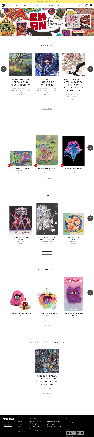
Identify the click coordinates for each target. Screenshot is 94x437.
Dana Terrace (73, 170)
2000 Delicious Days (73, 237)
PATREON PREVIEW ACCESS (73, 103)
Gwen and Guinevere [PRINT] (73, 168)
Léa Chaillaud (20, 170)
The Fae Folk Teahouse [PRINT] (20, 168)
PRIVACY (20, 426)
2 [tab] (46, 38)
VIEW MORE (47, 108)
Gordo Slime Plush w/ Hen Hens (21, 313)
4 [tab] (51, 38)
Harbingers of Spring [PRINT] (47, 168)
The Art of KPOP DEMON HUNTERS (21, 238)
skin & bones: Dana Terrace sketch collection (47, 238)
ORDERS (20, 424)
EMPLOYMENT (21, 431)
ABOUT (20, 422)
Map (42, 424)
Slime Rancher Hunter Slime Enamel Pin (73, 314)
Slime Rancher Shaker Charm (47, 313)
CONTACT (20, 429)
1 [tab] (43, 38)
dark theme (7, 425)
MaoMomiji (73, 241)
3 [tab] (48, 38)
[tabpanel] (47, 22)
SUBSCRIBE (70, 422)
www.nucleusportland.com (54, 426)
